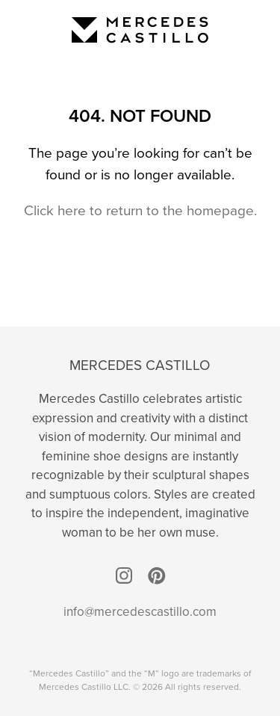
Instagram (124, 575)
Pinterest (157, 575)
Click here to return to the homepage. (140, 210)
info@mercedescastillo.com (140, 611)
